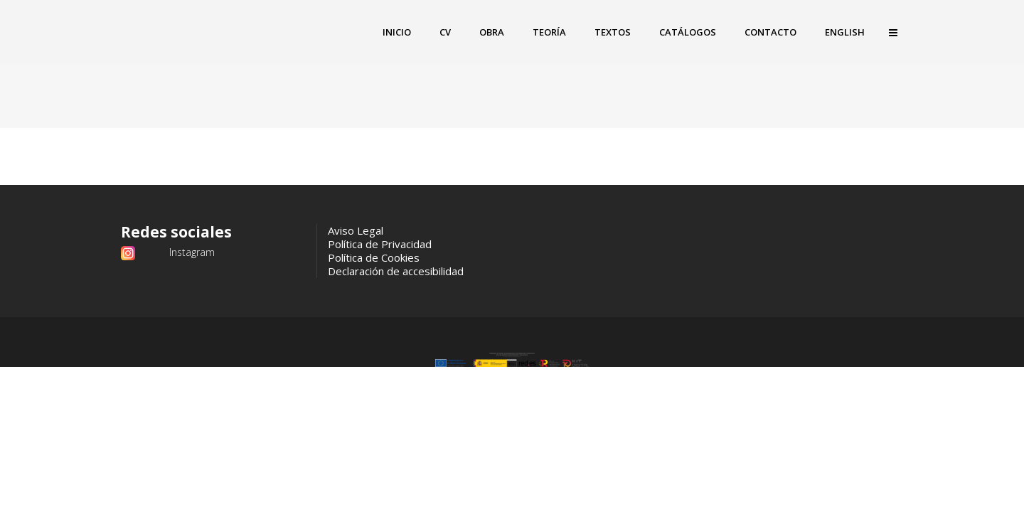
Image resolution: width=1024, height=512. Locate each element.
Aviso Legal (355, 230)
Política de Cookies (374, 257)
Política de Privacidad (380, 244)
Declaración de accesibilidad (396, 271)
